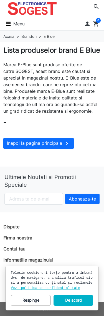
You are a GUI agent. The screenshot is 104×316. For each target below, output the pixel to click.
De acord (73, 300)
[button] (96, 6)
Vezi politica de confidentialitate (45, 288)
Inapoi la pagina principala (38, 143)
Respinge (30, 300)
